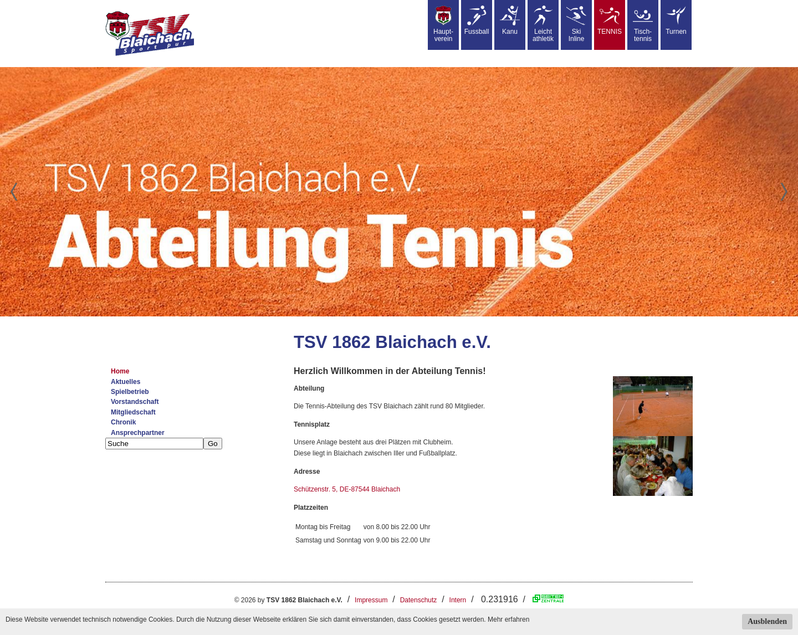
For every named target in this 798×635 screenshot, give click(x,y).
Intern (458, 600)
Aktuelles (125, 382)
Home (120, 371)
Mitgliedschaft (133, 412)
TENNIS (609, 20)
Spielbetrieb (130, 392)
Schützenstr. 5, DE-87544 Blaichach (347, 489)
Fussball (476, 20)
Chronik (123, 422)
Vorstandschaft (134, 402)
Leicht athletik (543, 24)
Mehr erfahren (508, 619)
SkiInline (576, 24)
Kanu (510, 20)
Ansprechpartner (138, 433)
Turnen (676, 20)
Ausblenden (767, 621)
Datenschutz (418, 600)
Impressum (371, 600)
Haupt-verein (443, 24)
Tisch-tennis (643, 24)
